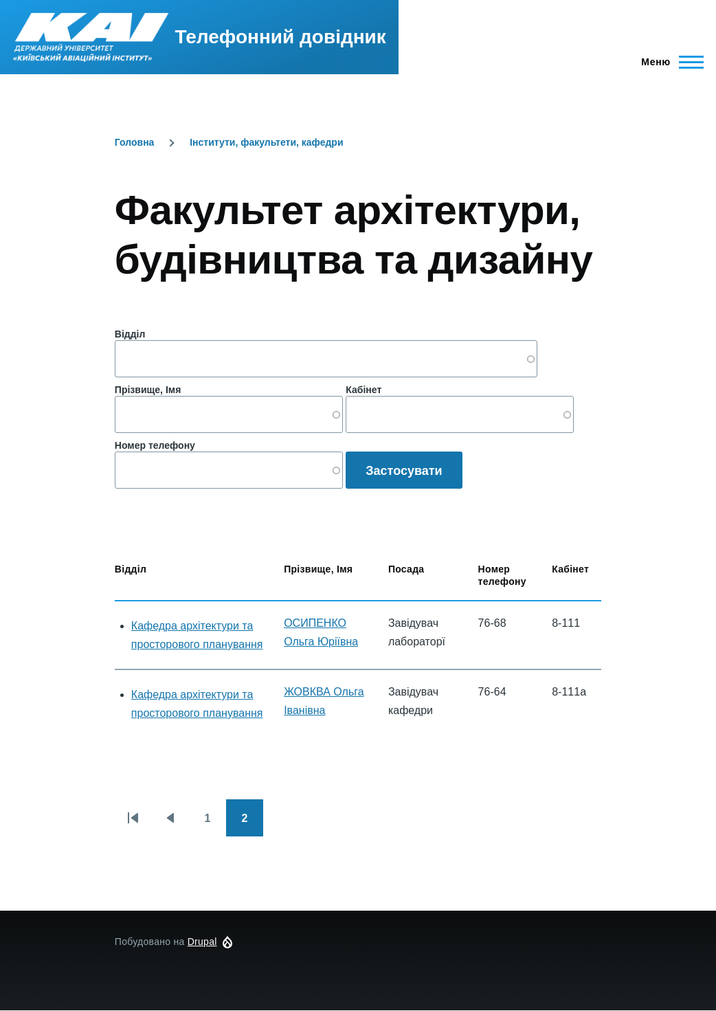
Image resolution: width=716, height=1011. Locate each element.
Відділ (130, 334)
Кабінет (363, 389)
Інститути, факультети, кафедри (266, 142)
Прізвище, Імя (148, 389)
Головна (135, 142)
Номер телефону (155, 445)
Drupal (202, 941)
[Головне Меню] (668, 61)
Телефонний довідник (280, 36)
